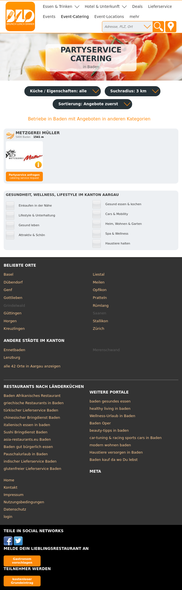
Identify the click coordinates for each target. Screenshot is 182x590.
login (8, 516)
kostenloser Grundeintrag (22, 580)
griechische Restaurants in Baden (34, 403)
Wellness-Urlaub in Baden (112, 416)
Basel (8, 274)
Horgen (10, 321)
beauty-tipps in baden (109, 430)
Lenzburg (12, 357)
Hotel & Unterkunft (102, 6)
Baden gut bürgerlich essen (28, 447)
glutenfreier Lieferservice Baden (32, 468)
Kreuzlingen (14, 328)
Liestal (99, 274)
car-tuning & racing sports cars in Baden (126, 438)
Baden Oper (100, 423)
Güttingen (13, 313)
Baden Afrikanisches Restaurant (32, 396)
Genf (8, 290)
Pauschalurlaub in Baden (26, 454)
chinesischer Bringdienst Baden (32, 417)
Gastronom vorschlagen (22, 560)
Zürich (98, 328)
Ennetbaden (14, 350)
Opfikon (100, 290)
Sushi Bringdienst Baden (25, 432)
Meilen (99, 282)
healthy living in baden (110, 408)
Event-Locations (109, 17)
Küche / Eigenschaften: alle (58, 91)
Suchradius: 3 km (128, 91)
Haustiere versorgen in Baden (116, 452)
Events (49, 17)
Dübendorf (13, 282)
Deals (137, 6)
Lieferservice (160, 6)
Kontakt (10, 487)
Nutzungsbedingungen (24, 502)
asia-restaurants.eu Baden (27, 439)
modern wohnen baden (110, 445)
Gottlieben (13, 298)
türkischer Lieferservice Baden (31, 410)
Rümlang (101, 305)
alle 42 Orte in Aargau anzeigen (32, 366)
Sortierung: (88, 104)
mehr (134, 17)
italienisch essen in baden (27, 425)
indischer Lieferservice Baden (30, 461)
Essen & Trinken (57, 6)
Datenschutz (15, 509)
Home (9, 480)
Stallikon (100, 321)
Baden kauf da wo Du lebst (114, 460)
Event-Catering (75, 17)
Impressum (14, 495)
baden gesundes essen (110, 401)
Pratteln (100, 298)
